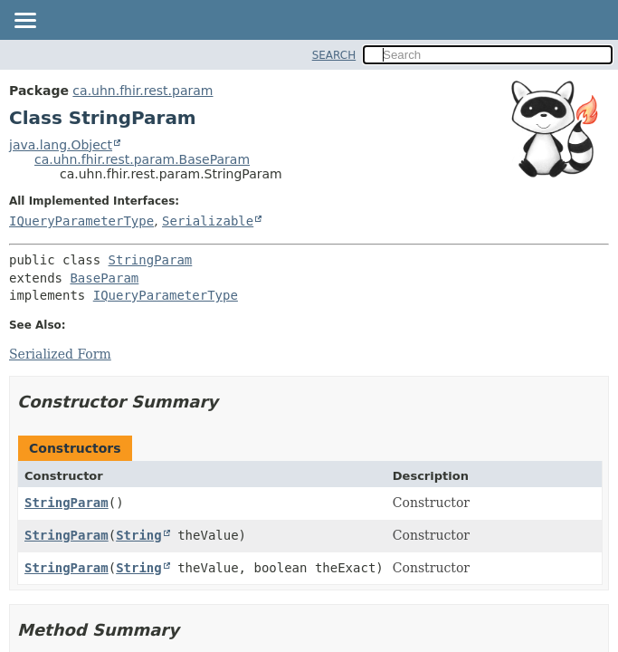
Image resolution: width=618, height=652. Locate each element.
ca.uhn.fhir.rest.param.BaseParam (142, 159)
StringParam (151, 260)
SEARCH (334, 55)
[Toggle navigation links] (24, 21)
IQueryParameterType (81, 221)
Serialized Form (60, 354)
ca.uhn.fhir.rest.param (142, 90)
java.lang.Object (60, 145)
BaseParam (104, 278)
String (139, 535)
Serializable (207, 221)
